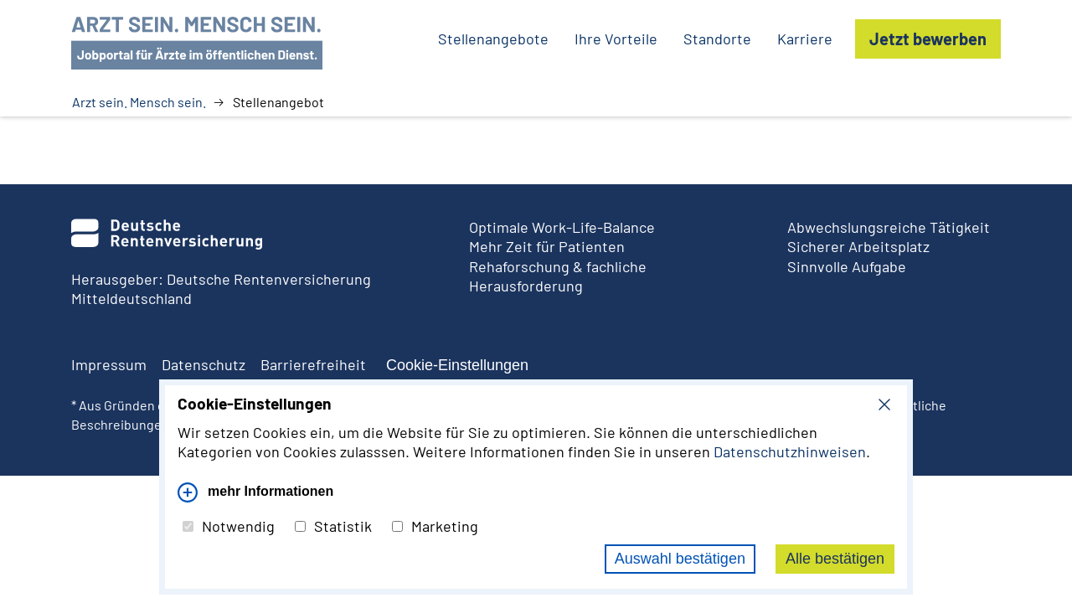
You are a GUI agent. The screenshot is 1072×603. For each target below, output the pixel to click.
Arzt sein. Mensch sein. (139, 102)
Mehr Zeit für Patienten (547, 246)
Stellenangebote (493, 38)
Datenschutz (203, 364)
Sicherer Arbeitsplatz (858, 246)
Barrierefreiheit (313, 364)
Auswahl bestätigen (680, 558)
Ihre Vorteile (616, 38)
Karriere (804, 38)
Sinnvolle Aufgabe (846, 266)
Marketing (435, 526)
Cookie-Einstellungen (457, 365)
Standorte (717, 38)
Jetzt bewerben (928, 38)
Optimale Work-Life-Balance (562, 227)
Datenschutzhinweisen (790, 451)
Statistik (333, 526)
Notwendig (229, 526)
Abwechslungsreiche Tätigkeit (888, 227)
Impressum (109, 364)
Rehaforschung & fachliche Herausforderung (558, 276)
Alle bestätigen (835, 558)
